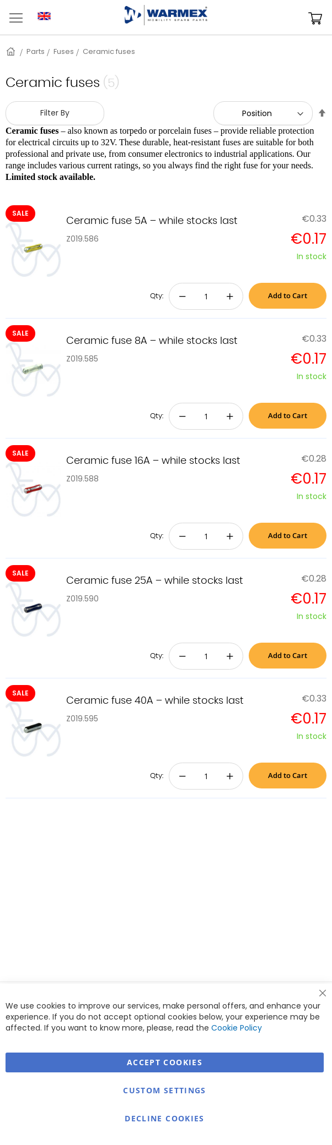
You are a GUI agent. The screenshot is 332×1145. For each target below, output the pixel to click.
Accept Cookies (164, 1062)
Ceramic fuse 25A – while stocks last (154, 581)
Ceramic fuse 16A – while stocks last (153, 461)
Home (12, 51)
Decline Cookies (164, 1118)
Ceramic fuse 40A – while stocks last (155, 701)
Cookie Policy (236, 1027)
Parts (35, 51)
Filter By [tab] (54, 112)
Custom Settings (164, 1090)
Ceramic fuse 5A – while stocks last (152, 221)
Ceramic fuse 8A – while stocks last (152, 341)
